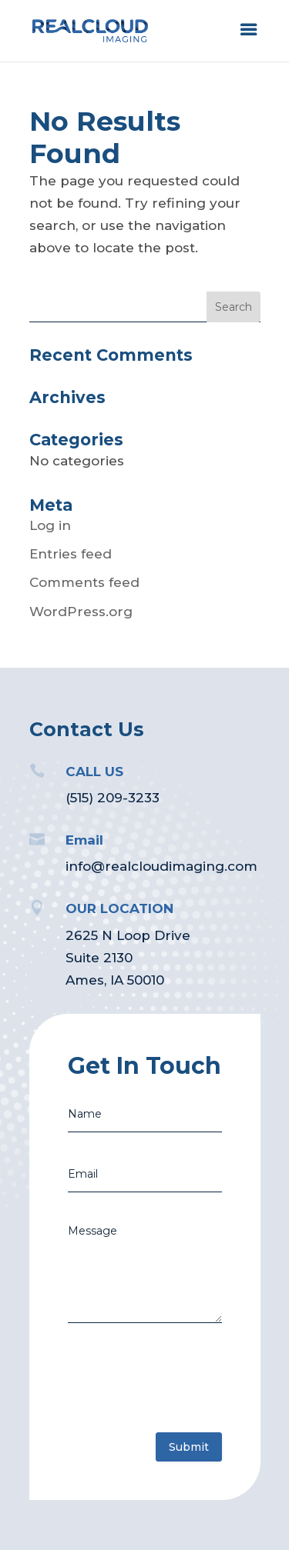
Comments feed (84, 582)
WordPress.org (81, 611)
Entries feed (70, 554)
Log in (50, 525)
